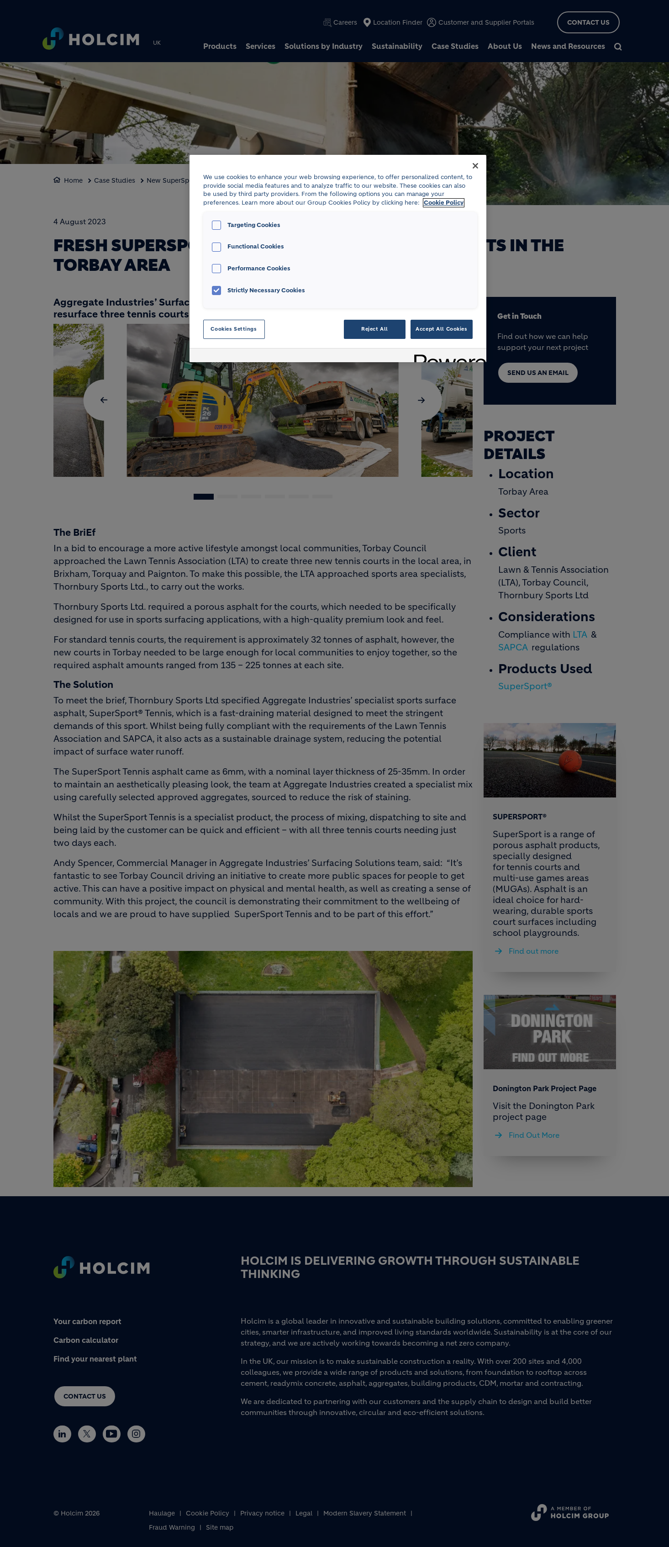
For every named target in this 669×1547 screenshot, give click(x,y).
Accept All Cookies (441, 329)
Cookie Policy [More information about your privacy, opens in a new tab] (444, 202)
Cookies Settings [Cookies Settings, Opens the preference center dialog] (234, 329)
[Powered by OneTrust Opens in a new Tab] (447, 356)
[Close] (475, 166)
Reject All (374, 329)
